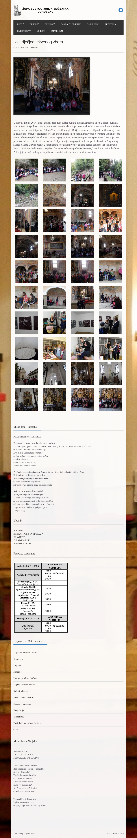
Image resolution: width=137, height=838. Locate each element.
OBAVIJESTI (19, 537)
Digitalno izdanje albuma (24, 685)
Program (17, 665)
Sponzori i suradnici (22, 704)
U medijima (18, 717)
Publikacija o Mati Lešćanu (25, 678)
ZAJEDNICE (92, 24)
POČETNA (18, 531)
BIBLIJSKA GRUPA (22, 543)
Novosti (34, 47)
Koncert (16, 672)
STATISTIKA (110, 24)
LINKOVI (41, 31)
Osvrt (15, 729)
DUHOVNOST (23, 31)
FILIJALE (34, 24)
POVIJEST (49, 24)
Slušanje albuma (20, 691)
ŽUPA (19, 24)
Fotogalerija (18, 710)
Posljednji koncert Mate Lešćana (27, 723)
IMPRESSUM (57, 31)
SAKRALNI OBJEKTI (70, 24)
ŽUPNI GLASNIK (21, 540)
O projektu (18, 659)
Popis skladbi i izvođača (23, 697)
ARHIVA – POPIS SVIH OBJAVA (28, 534)
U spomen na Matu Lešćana (25, 652)
